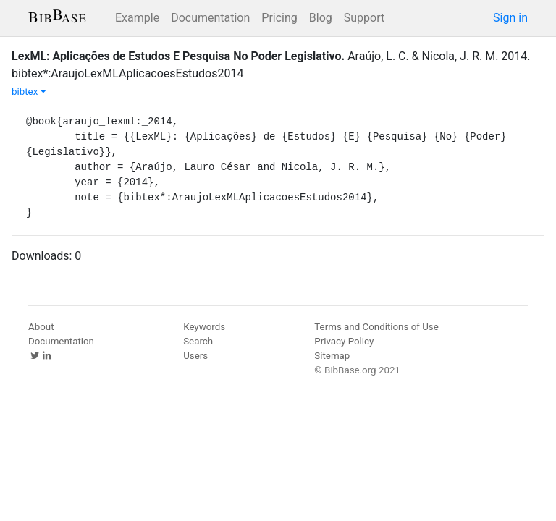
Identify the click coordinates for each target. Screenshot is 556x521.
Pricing (279, 18)
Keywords (204, 326)
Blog (320, 18)
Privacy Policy (344, 341)
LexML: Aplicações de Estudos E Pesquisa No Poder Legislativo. (178, 56)
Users (195, 355)
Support (364, 18)
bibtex (29, 91)
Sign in (510, 18)
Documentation (210, 18)
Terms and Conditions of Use (376, 326)
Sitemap (332, 355)
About (41, 326)
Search (198, 341)
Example (137, 18)
